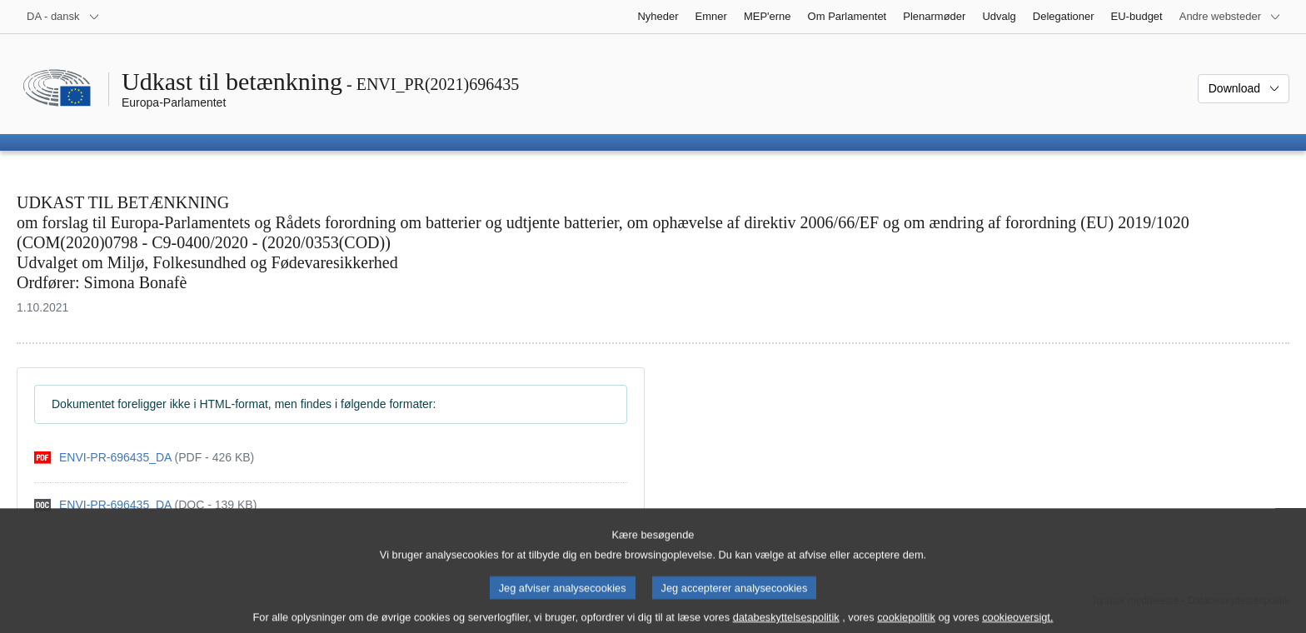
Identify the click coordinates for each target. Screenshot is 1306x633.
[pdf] (144, 457)
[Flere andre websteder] (1230, 16)
